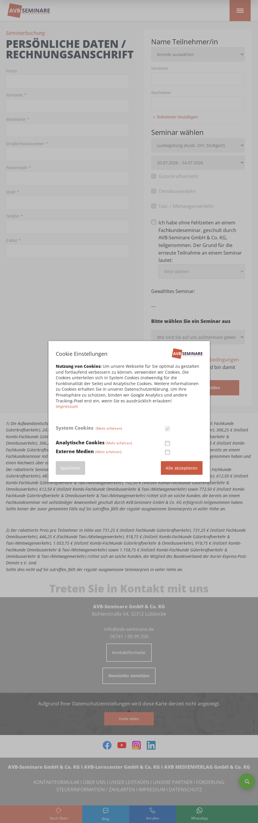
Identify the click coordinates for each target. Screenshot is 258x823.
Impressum (67, 406)
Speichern (70, 467)
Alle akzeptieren (182, 467)
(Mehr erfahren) (109, 428)
